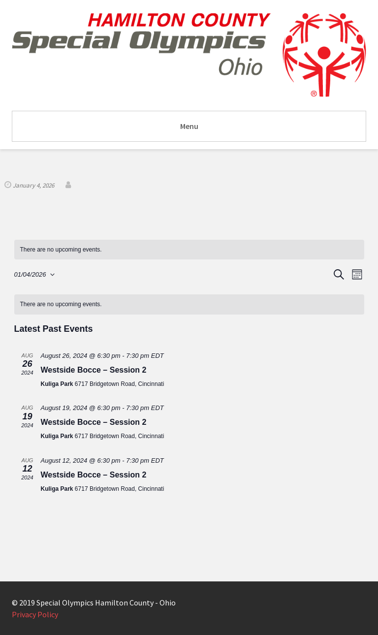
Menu (189, 126)
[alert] (189, 250)
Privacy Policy (35, 614)
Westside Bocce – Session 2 (94, 370)
